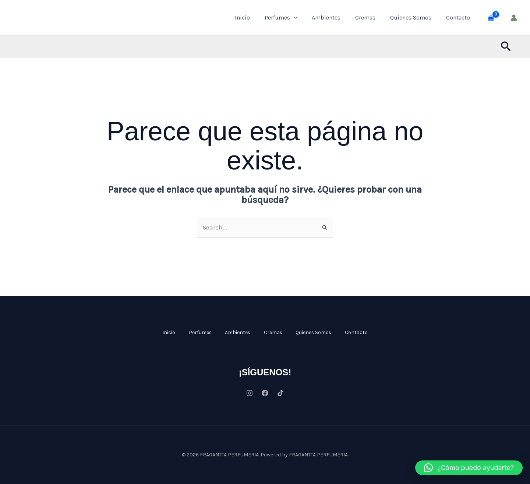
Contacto (458, 17)
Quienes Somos (410, 17)
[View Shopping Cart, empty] (491, 17)
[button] (506, 47)
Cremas (365, 17)
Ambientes (326, 17)
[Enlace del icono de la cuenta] (513, 17)
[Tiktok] (280, 392)
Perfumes (281, 17)
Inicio (242, 17)
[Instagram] (249, 392)
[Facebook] (265, 392)
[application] (293, 17)
